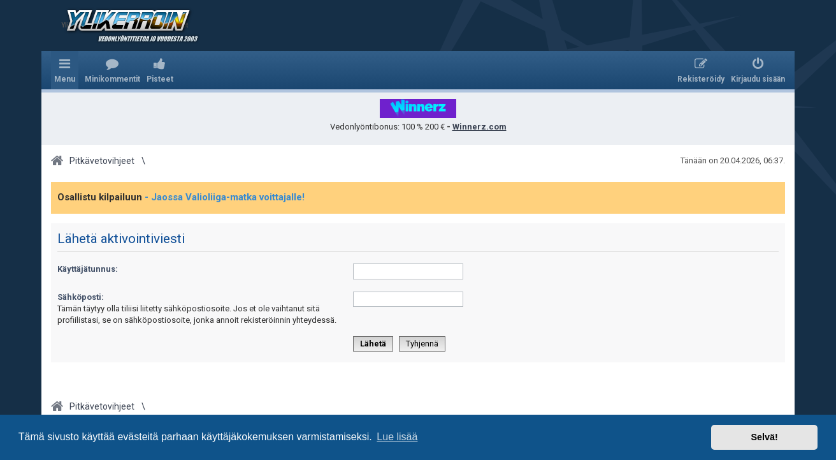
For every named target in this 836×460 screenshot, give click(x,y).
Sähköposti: (80, 297)
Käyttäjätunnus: (87, 269)
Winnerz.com (479, 126)
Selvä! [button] (764, 437)
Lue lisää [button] (397, 436)
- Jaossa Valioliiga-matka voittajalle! (225, 197)
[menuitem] (112, 70)
